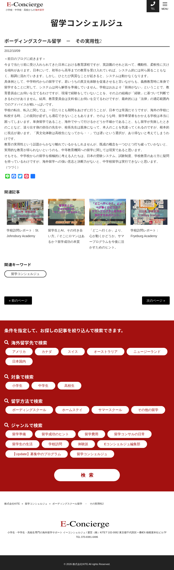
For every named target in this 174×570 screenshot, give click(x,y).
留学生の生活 (22, 444)
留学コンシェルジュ (25, 274)
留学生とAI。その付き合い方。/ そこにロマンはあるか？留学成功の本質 (66, 239)
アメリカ (19, 352)
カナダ (47, 352)
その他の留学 (148, 410)
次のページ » (156, 300)
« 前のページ (18, 300)
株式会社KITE (12, 503)
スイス (73, 352)
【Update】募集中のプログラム (36, 454)
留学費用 (91, 434)
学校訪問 (55, 444)
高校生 (69, 385)
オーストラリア (106, 352)
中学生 (43, 385)
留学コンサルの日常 (129, 434)
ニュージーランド (147, 352)
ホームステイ (72, 410)
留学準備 (19, 434)
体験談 (83, 444)
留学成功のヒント (55, 434)
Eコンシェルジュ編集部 (122, 444)
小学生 (17, 385)
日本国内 (19, 361)
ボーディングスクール (29, 410)
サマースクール (110, 410)
